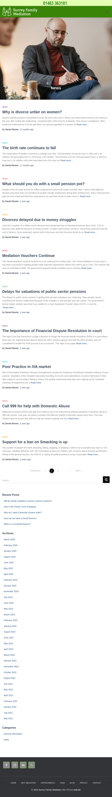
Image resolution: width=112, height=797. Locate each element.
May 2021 (8, 718)
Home (13, 783)
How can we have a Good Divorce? (20, 518)
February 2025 (10, 580)
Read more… (82, 124)
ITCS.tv (69, 790)
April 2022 (8, 695)
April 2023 (8, 649)
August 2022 (10, 678)
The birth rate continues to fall (29, 148)
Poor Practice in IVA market (26, 367)
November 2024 (11, 591)
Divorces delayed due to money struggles (39, 220)
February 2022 (10, 701)
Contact (97, 783)
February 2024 (10, 620)
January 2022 (10, 707)
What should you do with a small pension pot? (43, 184)
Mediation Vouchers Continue (28, 255)
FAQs (62, 783)
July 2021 (8, 713)
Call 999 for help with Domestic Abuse (36, 406)
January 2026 (10, 551)
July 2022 (8, 684)
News (5, 107)
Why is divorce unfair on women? (32, 112)
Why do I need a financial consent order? (23, 512)
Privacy (84, 783)
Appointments (48, 783)
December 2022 (11, 666)
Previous (35, 471)
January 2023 (10, 660)
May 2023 (8, 643)
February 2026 (10, 545)
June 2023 (8, 637)
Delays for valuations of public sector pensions (44, 291)
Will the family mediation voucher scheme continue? (28, 501)
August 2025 (10, 557)
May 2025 (8, 568)
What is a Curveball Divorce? (17, 524)
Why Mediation (28, 783)
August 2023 (10, 632)
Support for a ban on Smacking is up (34, 442)
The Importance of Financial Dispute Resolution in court (52, 331)
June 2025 (8, 562)
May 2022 (8, 689)
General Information (13, 734)
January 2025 (10, 586)
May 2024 (8, 609)
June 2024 (8, 603)
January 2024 (10, 626)
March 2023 (9, 655)
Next (78, 471)
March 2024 (9, 614)
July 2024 (8, 597)
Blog (72, 783)
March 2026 (9, 539)
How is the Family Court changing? (20, 506)
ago (27, 129)
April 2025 (8, 574)
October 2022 (10, 672)
